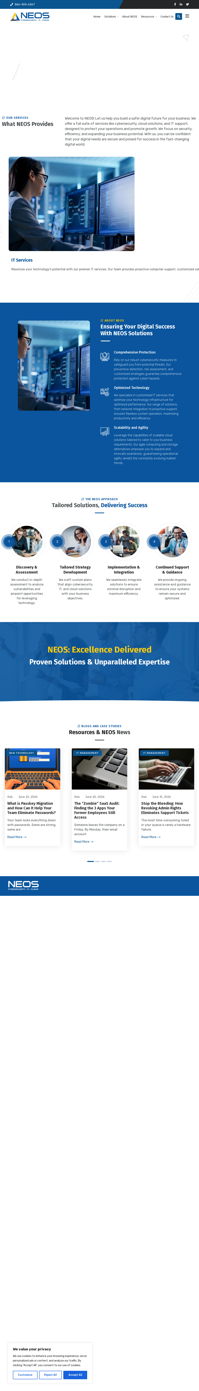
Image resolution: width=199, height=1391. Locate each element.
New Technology (21, 754)
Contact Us (167, 16)
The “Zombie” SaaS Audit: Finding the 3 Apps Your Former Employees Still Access (97, 811)
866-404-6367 (22, 4)
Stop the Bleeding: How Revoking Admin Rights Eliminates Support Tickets (165, 809)
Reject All (50, 1375)
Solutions (110, 16)
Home (96, 16)
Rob (77, 798)
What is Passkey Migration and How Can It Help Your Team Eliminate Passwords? (31, 809)
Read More (14, 838)
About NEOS (129, 16)
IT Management (87, 754)
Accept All (75, 1375)
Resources (147, 16)
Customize (25, 1375)
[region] (50, 1363)
